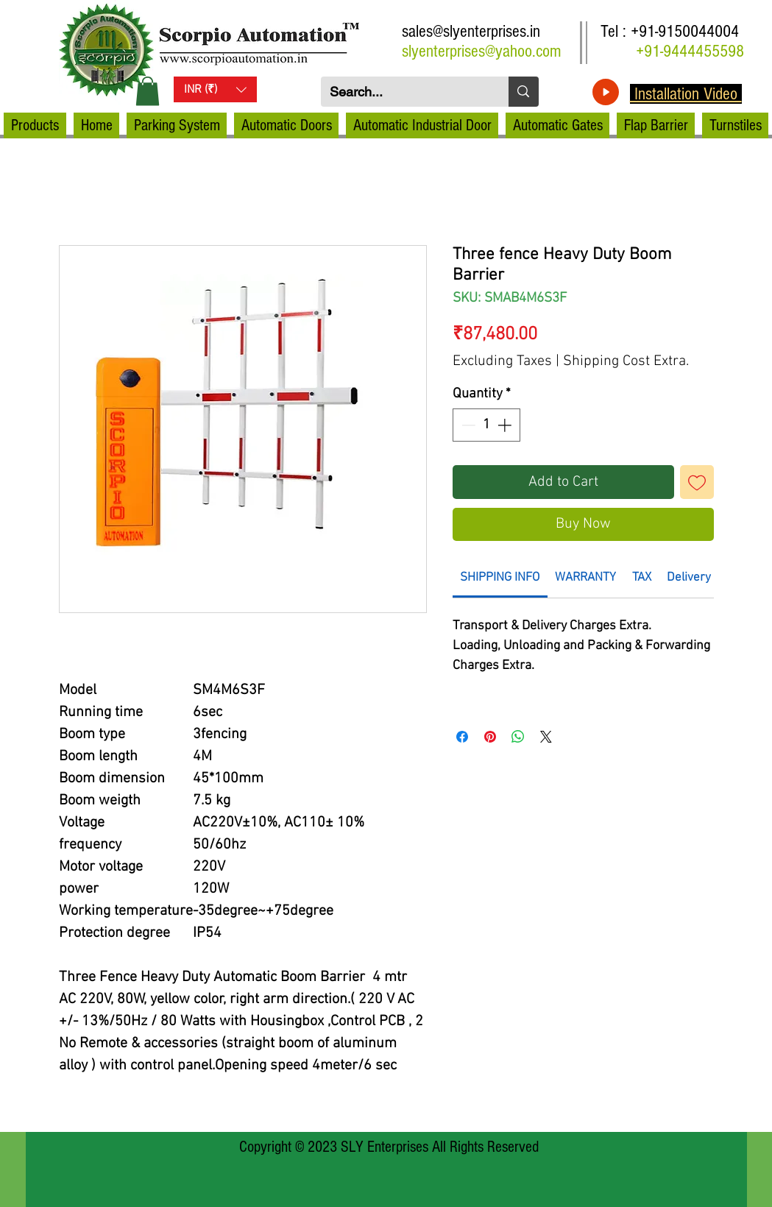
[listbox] (215, 89)
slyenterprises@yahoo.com (481, 51)
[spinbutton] (486, 425)
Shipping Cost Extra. (626, 361)
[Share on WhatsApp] (518, 737)
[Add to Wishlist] (697, 482)
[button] (147, 91)
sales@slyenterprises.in (471, 31)
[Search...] (404, 92)
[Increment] (506, 425)
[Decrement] (467, 425)
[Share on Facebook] (462, 737)
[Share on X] (546, 737)
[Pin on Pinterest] (490, 737)
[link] (499, 577)
